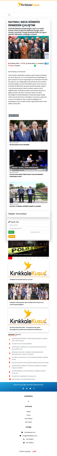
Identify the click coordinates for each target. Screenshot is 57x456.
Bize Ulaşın (28, 422)
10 (46, 258)
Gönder (11, 236)
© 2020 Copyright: (28, 451)
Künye (28, 415)
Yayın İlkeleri (28, 419)
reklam (28, 412)
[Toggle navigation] (9, 14)
